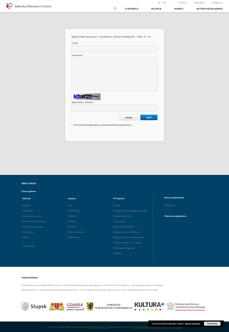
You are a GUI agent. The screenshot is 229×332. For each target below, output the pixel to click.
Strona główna (29, 191)
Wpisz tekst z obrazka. (83, 102)
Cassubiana (27, 210)
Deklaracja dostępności (124, 248)
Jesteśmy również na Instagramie (128, 237)
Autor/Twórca (74, 210)
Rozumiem (212, 324)
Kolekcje (156, 8)
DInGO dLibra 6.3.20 (99, 327)
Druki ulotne (28, 232)
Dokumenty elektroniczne (34, 221)
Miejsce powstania (76, 232)
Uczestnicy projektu (122, 216)
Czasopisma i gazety (31, 216)
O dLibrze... (118, 253)
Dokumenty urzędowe (32, 226)
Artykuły (26, 205)
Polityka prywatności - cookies (127, 242)
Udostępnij (199, 2)
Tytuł (70, 205)
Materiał (72, 216)
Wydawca (72, 226)
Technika (72, 221)
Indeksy (178, 8)
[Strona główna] (115, 8)
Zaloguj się (217, 2)
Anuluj (128, 117)
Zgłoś (149, 117)
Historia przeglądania (209, 8)
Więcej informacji (192, 324)
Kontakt (116, 205)
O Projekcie (131, 8)
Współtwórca (74, 237)
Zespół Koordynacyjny (123, 226)
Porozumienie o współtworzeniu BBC (130, 210)
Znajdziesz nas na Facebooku (127, 232)
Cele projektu (119, 221)
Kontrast (183, 2)
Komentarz (77, 55)
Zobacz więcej (29, 246)
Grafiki (25, 237)
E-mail (75, 43)
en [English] (164, 2)
